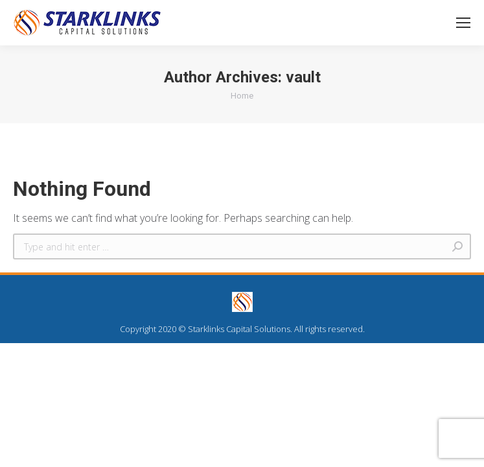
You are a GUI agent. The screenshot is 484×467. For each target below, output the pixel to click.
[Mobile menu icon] (463, 23)
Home (242, 96)
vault (303, 77)
